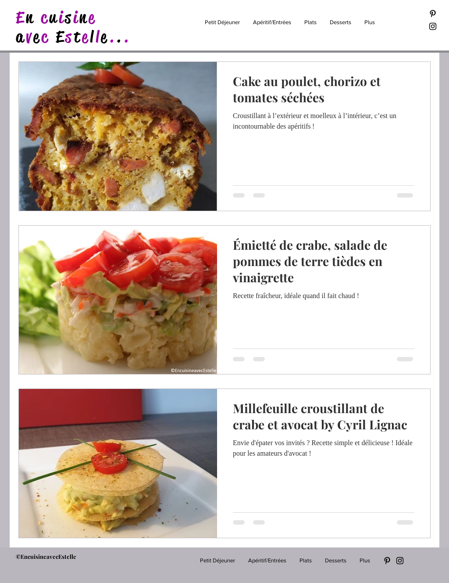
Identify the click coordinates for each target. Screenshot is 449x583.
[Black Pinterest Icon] (433, 13)
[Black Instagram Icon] (433, 26)
